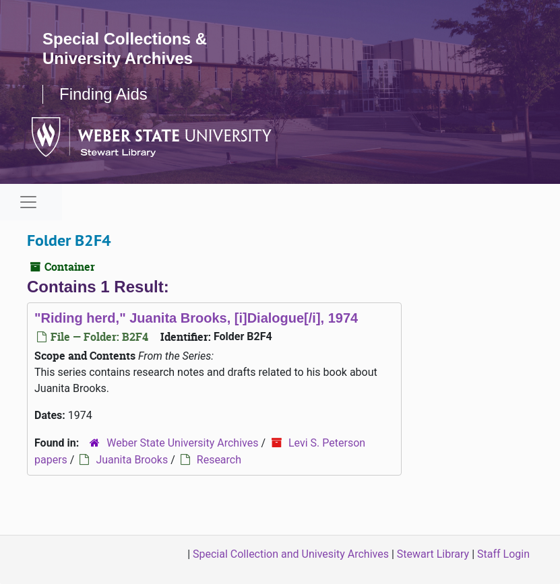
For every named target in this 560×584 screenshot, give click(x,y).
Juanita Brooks (132, 459)
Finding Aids (103, 94)
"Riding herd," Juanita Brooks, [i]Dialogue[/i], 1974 (196, 318)
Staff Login (503, 554)
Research (219, 459)
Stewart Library (433, 554)
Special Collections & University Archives (124, 48)
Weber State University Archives (182, 442)
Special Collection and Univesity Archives (291, 554)
